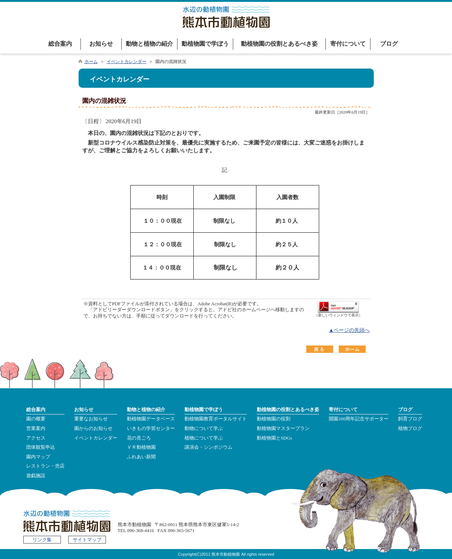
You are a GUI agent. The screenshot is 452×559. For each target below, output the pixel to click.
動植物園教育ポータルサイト (215, 418)
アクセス (35, 438)
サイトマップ (87, 539)
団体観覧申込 (40, 447)
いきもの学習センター (151, 428)
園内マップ (38, 456)
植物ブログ (410, 428)
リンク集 (42, 539)
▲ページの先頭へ (349, 330)
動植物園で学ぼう (205, 44)
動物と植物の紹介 (149, 44)
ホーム (91, 61)
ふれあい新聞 (141, 456)
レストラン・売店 (45, 466)
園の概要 (35, 418)
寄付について (348, 44)
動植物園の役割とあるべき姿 (279, 44)
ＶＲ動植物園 (141, 447)
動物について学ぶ (203, 428)
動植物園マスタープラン (283, 428)
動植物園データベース (151, 418)
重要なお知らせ (91, 418)
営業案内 (35, 428)
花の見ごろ (139, 438)
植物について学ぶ (203, 438)
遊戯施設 (35, 475)
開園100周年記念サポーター (359, 418)
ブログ (389, 44)
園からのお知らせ (93, 428)
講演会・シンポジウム (208, 447)
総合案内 (60, 44)
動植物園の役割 (273, 418)
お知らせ (101, 44)
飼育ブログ (410, 418)
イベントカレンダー (126, 61)
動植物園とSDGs (274, 438)
